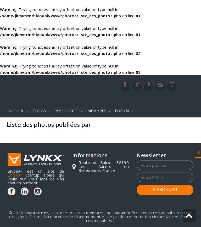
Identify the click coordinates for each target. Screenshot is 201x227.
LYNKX (14, 175)
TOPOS (39, 110)
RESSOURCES (66, 110)
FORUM (122, 110)
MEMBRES (96, 110)
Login (167, 98)
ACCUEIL (16, 110)
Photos (184, 125)
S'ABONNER (165, 190)
